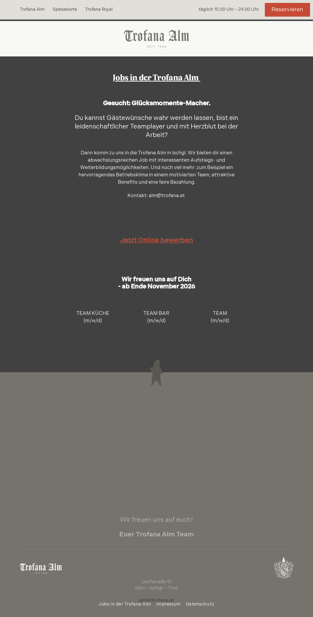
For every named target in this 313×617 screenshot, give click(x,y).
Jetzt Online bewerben (156, 240)
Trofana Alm (32, 9)
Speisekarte (65, 9)
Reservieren (287, 10)
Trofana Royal (99, 9)
